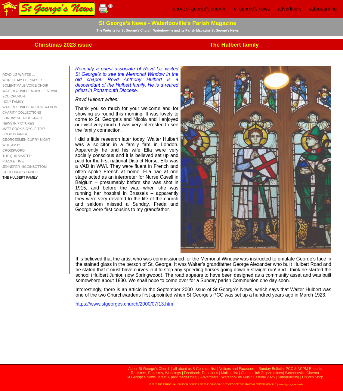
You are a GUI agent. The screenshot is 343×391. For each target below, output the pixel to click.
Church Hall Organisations (262, 373)
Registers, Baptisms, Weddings (156, 373)
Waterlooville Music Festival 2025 (248, 377)
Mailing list (229, 373)
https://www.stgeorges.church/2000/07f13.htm (124, 303)
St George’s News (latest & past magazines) (162, 377)
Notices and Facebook (237, 369)
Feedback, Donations (201, 373)
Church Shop (312, 377)
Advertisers (209, 377)
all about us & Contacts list (194, 369)
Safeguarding (288, 377)
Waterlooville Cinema (302, 373)
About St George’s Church (149, 369)
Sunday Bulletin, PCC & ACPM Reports (289, 369)
